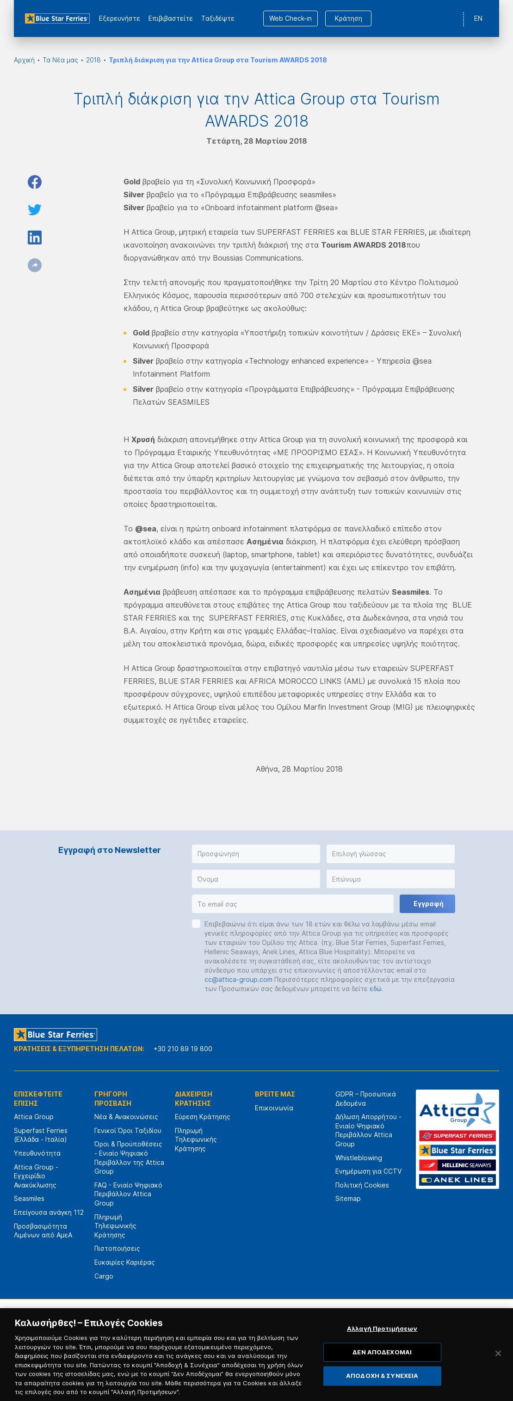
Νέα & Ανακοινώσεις (126, 1117)
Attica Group (34, 1117)
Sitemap (348, 1198)
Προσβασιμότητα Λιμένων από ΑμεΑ (43, 1230)
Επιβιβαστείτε (170, 18)
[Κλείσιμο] (498, 1368)
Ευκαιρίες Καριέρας (124, 1262)
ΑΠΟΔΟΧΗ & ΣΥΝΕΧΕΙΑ (382, 1391)
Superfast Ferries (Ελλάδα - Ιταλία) (41, 1135)
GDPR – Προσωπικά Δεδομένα (365, 1098)
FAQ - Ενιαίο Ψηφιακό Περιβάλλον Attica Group (128, 1194)
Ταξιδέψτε (218, 18)
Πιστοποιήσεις (117, 1248)
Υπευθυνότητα (37, 1153)
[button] (256, 854)
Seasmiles (29, 1198)
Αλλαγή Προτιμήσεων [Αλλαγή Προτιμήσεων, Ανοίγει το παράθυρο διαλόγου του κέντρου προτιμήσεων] (382, 1343)
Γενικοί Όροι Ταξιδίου (127, 1130)
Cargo (103, 1276)
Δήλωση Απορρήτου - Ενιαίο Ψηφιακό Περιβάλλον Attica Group (368, 1130)
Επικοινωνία (274, 1108)
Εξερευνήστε (119, 18)
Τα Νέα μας (60, 60)
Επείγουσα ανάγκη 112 (49, 1212)
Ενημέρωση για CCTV (368, 1171)
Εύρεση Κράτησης (202, 1117)
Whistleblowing (358, 1158)
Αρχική (24, 60)
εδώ (376, 989)
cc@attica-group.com (238, 979)
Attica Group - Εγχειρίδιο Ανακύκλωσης (36, 1176)
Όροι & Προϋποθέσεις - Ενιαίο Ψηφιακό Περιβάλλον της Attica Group (129, 1157)
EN (478, 18)
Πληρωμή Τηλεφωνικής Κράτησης (115, 1226)
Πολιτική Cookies (362, 1185)
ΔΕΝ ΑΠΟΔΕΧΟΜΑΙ (382, 1367)
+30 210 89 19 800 (183, 1049)
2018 (93, 60)
